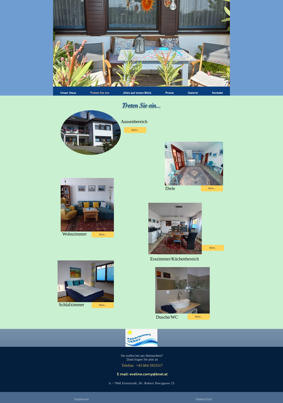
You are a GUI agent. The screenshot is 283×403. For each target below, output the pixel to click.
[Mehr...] (135, 130)
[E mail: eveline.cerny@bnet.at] (142, 374)
